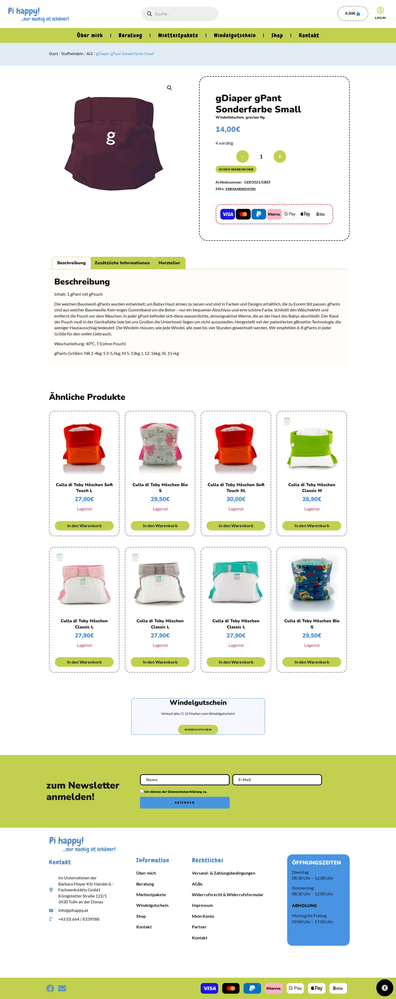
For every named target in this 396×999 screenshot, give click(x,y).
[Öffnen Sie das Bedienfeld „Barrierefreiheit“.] (384, 987)
